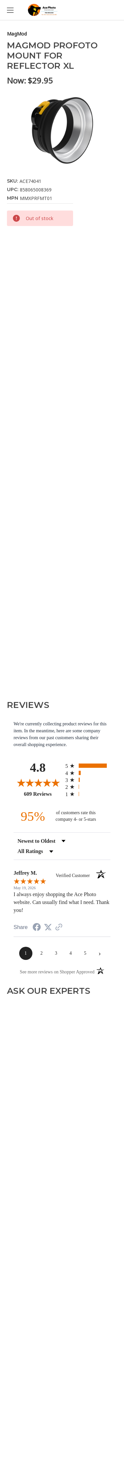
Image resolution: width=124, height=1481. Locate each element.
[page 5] (85, 953)
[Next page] (100, 953)
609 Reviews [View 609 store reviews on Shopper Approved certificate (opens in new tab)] (43, 794)
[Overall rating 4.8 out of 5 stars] (38, 783)
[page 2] (41, 953)
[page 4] (70, 953)
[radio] (88, 766)
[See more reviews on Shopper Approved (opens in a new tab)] (58, 927)
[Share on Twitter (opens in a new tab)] (48, 927)
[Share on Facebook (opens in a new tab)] (37, 928)
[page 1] (25, 953)
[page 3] (56, 953)
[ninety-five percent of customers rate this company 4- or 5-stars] (62, 816)
